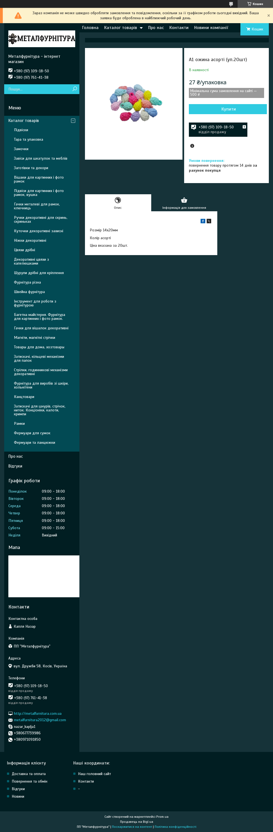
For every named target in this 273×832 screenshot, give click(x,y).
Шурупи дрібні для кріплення (39, 272)
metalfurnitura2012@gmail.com (40, 720)
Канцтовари (24, 396)
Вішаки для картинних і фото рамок (39, 179)
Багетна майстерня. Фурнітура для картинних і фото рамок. (39, 316)
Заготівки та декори (31, 168)
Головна (90, 27)
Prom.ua (162, 817)
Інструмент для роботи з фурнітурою (35, 303)
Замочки (21, 149)
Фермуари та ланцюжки (34, 442)
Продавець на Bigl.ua (136, 822)
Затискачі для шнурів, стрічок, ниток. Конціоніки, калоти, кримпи (39, 410)
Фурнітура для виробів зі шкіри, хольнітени (41, 385)
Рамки (19, 423)
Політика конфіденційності (175, 827)
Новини (18, 796)
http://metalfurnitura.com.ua (38, 713)
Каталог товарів (120, 27)
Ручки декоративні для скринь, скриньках (40, 219)
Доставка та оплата (29, 773)
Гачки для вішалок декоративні (41, 328)
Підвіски (21, 130)
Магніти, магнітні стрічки (34, 337)
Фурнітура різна (27, 282)
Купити (228, 109)
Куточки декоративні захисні (38, 231)
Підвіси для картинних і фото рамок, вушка (39, 192)
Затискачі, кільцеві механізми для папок (39, 358)
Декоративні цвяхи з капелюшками (31, 261)
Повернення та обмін (29, 781)
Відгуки (15, 466)
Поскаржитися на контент (132, 827)
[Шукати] (74, 89)
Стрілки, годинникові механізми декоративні (41, 372)
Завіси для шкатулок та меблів (40, 158)
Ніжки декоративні (30, 240)
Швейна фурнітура (29, 291)
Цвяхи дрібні (24, 250)
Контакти (179, 27)
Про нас (156, 27)
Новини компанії (211, 27)
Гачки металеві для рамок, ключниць (37, 206)
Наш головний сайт (94, 773)
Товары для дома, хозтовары (39, 347)
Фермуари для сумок (32, 433)
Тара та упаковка (28, 139)
